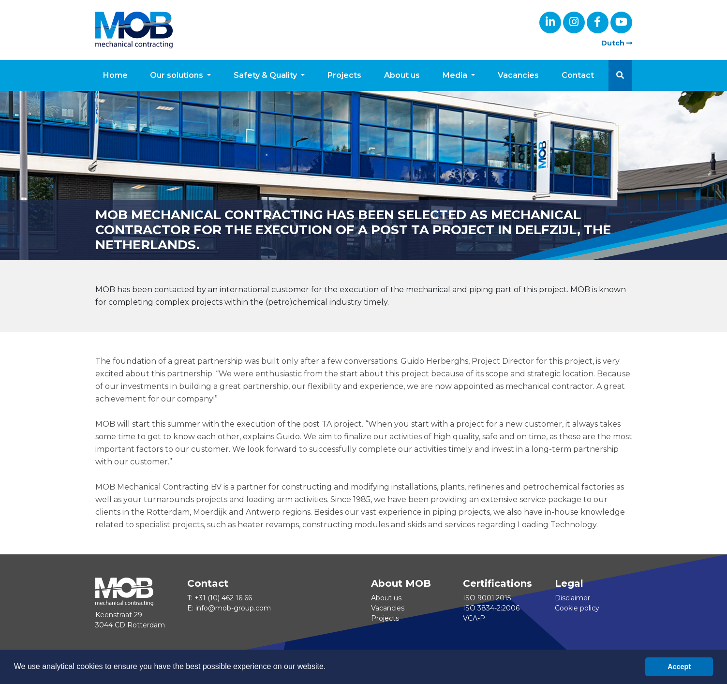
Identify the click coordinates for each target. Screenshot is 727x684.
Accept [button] (679, 666)
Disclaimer (572, 598)
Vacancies (518, 75)
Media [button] (456, 75)
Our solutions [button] (177, 75)
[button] (620, 75)
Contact (578, 75)
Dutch (616, 43)
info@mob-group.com (233, 608)
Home (115, 75)
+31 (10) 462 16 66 (223, 598)
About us (402, 75)
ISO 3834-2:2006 (491, 608)
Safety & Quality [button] (266, 75)
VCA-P (474, 618)
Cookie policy (577, 608)
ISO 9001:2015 (487, 598)
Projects (344, 75)
